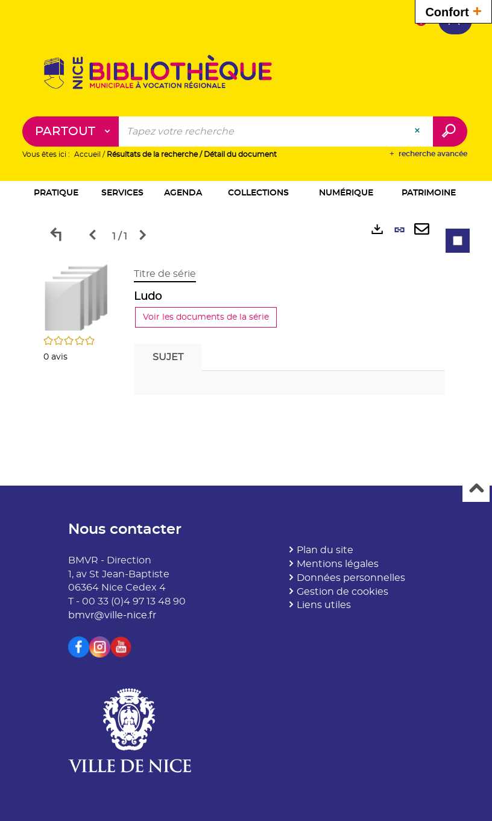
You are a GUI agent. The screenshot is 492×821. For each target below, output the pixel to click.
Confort (453, 10)
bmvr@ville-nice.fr (112, 615)
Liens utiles (324, 605)
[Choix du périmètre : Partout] (70, 131)
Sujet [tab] (168, 357)
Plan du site (325, 550)
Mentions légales (338, 564)
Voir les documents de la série (206, 317)
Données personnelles (351, 578)
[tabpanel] (246, 334)
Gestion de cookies (342, 592)
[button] (56, 194)
